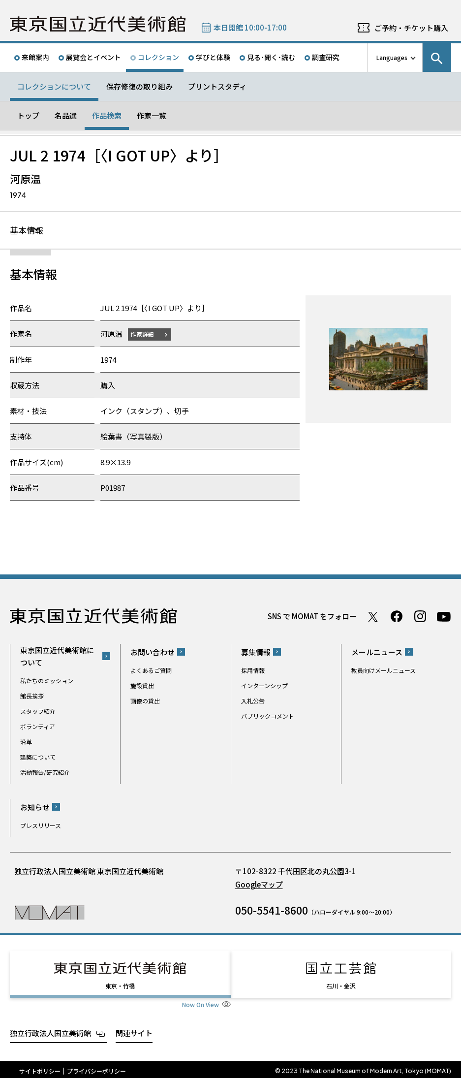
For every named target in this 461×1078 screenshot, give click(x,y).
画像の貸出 (145, 701)
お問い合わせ (152, 652)
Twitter (373, 617)
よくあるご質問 (151, 670)
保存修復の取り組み (139, 86)
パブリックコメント (267, 716)
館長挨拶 (32, 696)
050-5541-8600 (271, 910)
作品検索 (107, 115)
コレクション (158, 57)
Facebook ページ (396, 617)
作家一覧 (151, 115)
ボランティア (37, 727)
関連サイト (134, 1030)
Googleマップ (259, 885)
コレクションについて (54, 86)
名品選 (66, 115)
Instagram (420, 617)
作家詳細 (144, 334)
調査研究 (325, 57)
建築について (38, 757)
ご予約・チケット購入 (411, 28)
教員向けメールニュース (383, 670)
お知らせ (35, 807)
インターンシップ (264, 686)
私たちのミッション (46, 681)
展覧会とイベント (93, 57)
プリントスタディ (217, 86)
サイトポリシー (40, 1068)
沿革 (26, 742)
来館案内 (35, 57)
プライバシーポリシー (96, 1068)
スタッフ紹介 (38, 711)
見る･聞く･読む (271, 57)
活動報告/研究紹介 (45, 772)
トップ (28, 115)
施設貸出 (142, 686)
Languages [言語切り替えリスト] (391, 57)
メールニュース (376, 652)
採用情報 (253, 670)
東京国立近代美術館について (57, 656)
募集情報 (256, 652)
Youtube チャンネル (443, 617)
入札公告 (253, 701)
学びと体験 (213, 57)
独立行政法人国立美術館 (50, 1030)
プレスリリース (40, 826)
